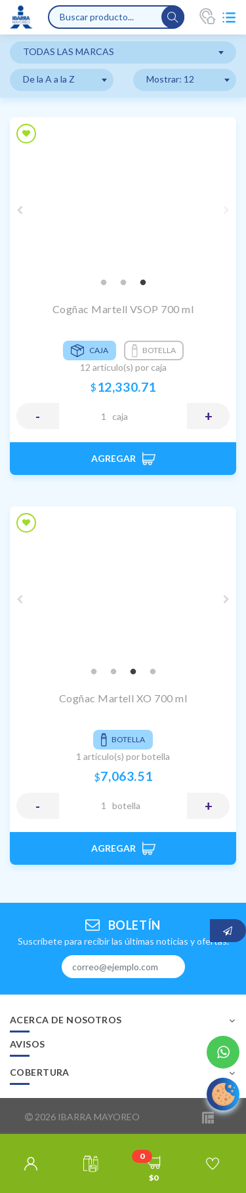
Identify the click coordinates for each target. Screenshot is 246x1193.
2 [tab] (123, 283)
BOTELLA (126, 805)
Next (226, 210)
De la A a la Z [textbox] (49, 79)
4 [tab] (152, 672)
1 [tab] (103, 283)
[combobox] (123, 52)
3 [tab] (143, 283)
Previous (20, 210)
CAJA (120, 416)
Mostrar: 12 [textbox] (170, 79)
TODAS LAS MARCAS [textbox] (68, 51)
